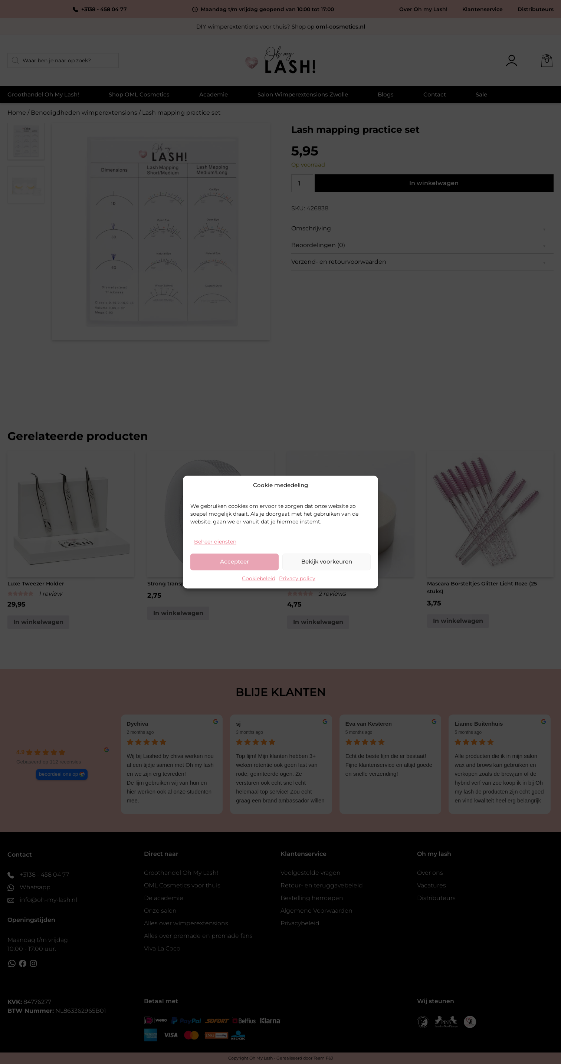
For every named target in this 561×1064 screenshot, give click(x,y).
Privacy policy (297, 578)
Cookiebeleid (258, 578)
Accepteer (234, 561)
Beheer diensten (215, 541)
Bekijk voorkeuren (326, 561)
